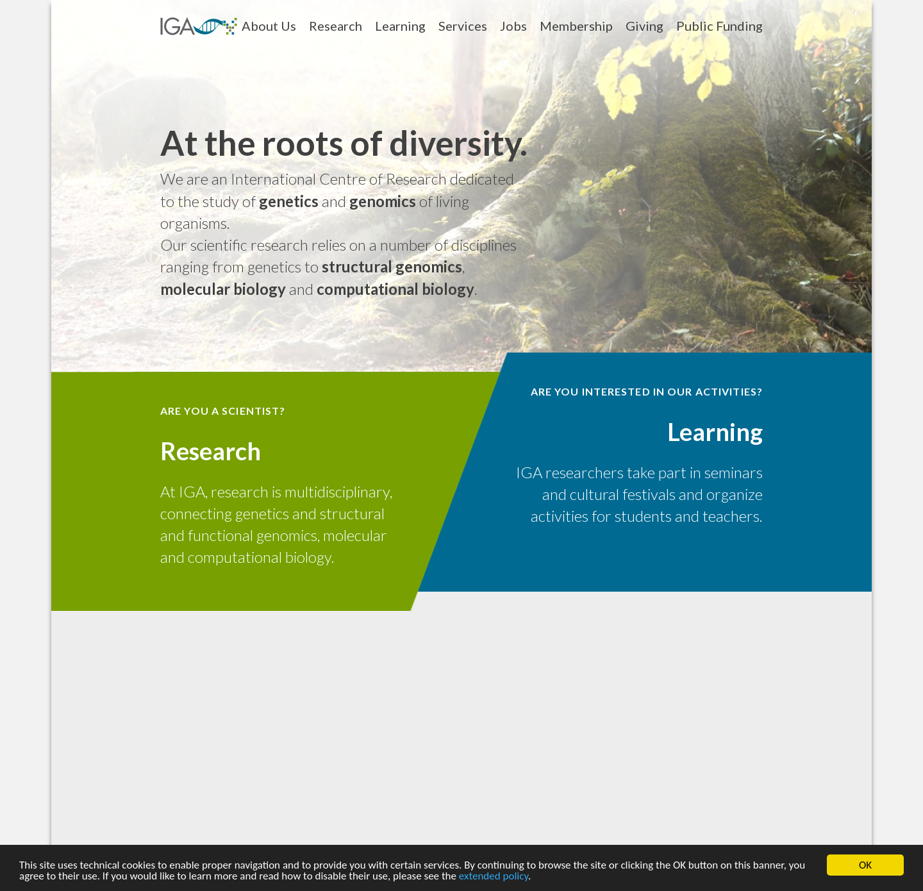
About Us (269, 25)
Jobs (513, 25)
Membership (576, 25)
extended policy (493, 877)
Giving (644, 25)
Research (335, 25)
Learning (400, 25)
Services (462, 25)
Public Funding (719, 25)
